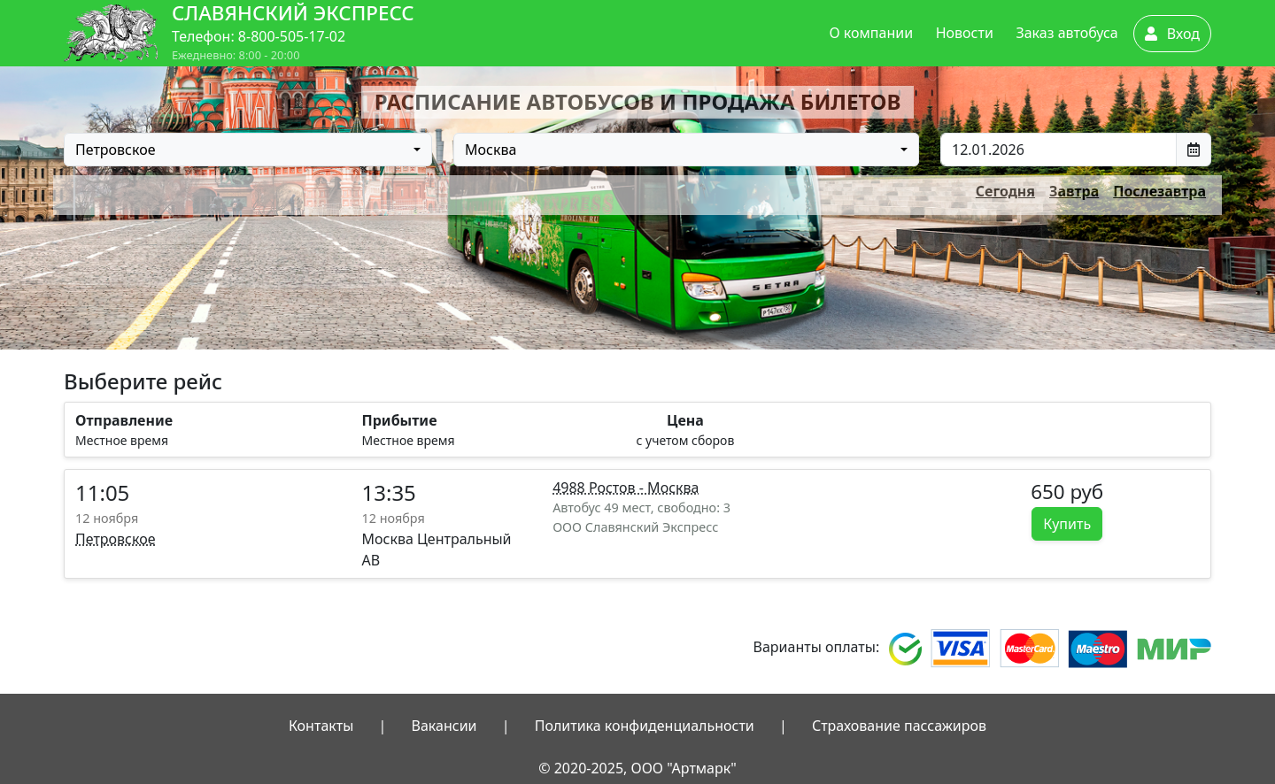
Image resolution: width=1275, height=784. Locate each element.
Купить (1067, 524)
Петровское (115, 539)
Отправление (124, 420)
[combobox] (248, 149)
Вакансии (444, 725)
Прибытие (399, 420)
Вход (1172, 33)
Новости (964, 32)
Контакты (321, 725)
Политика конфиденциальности (644, 725)
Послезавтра (1159, 191)
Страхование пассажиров (899, 725)
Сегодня (1005, 191)
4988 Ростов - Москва (625, 487)
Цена (685, 420)
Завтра (1074, 191)
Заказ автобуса (1066, 32)
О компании (872, 32)
